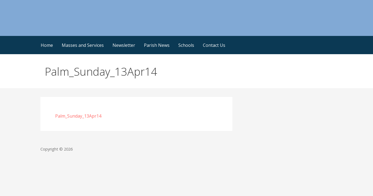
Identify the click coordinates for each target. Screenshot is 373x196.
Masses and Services (83, 45)
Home (47, 45)
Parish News (157, 45)
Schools (186, 45)
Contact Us (214, 45)
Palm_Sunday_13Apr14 (78, 116)
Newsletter (124, 45)
